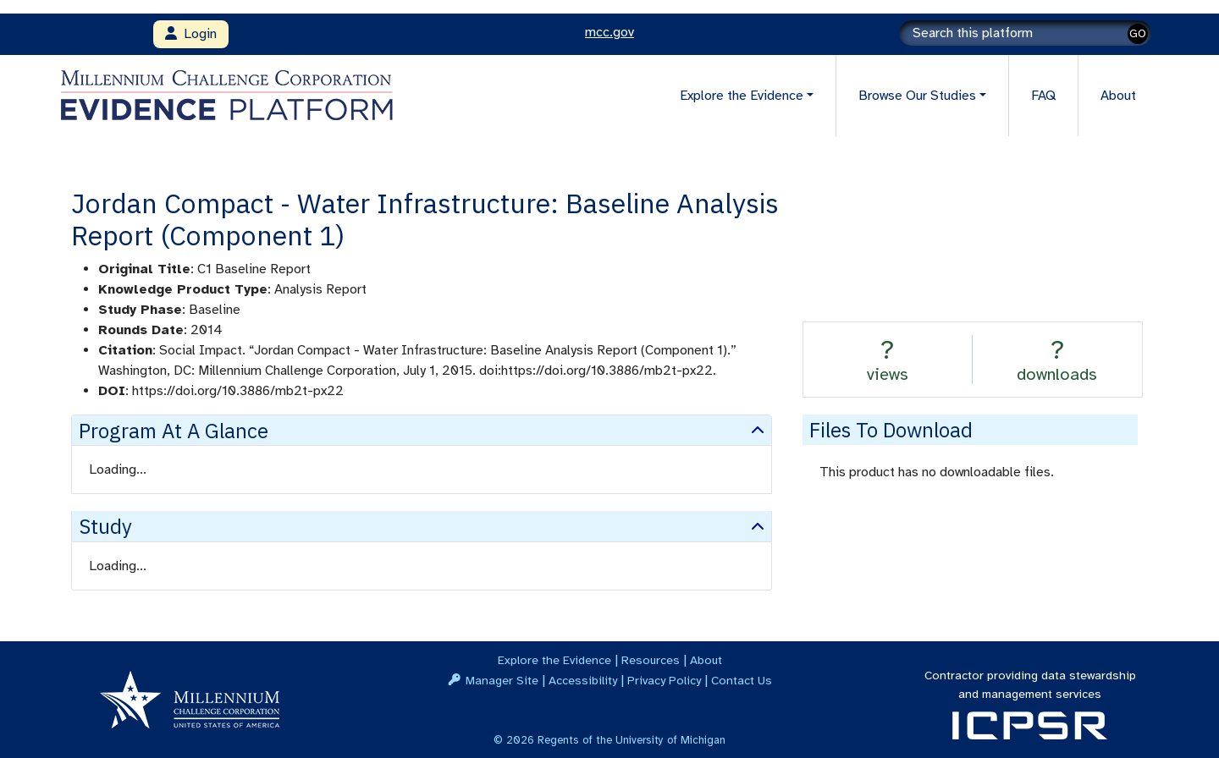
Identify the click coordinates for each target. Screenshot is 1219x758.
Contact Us (741, 680)
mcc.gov (609, 32)
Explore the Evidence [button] (741, 95)
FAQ (1043, 95)
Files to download (891, 429)
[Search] (1025, 33)
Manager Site (502, 680)
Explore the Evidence (554, 659)
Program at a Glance (173, 430)
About (1118, 95)
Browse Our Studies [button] (917, 95)
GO (1137, 33)
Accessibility (583, 680)
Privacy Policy (664, 680)
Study (105, 526)
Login (191, 33)
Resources (650, 659)
